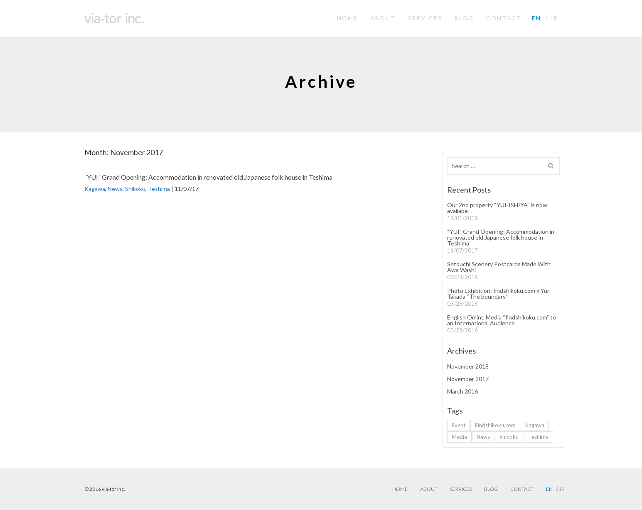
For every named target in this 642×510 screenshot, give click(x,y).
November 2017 (468, 379)
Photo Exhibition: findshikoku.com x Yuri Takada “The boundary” (499, 294)
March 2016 (462, 391)
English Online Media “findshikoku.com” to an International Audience (501, 320)
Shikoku (135, 188)
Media (459, 436)
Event (458, 425)
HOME (347, 18)
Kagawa (94, 188)
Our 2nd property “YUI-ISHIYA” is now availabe (497, 208)
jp (554, 18)
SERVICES (425, 18)
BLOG (464, 18)
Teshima (159, 188)
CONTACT (503, 18)
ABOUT (383, 18)
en (536, 18)
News (115, 188)
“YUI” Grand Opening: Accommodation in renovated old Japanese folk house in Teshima (208, 177)
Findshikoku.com (495, 425)
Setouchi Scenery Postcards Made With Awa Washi (499, 267)
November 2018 (468, 366)
